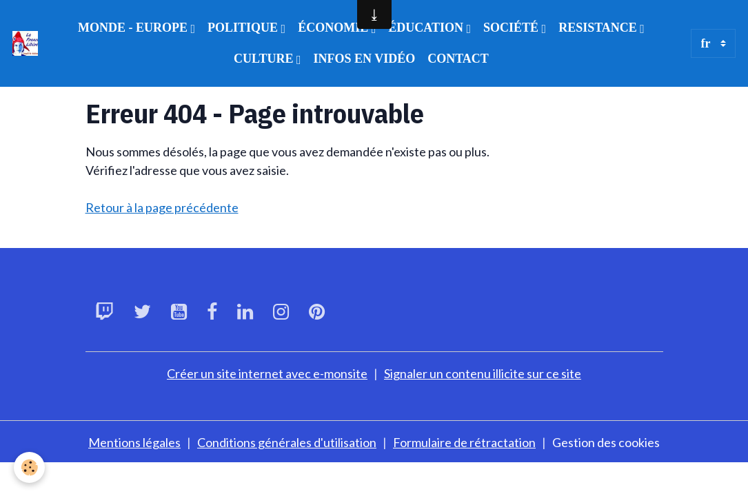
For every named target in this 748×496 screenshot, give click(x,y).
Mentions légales (134, 442)
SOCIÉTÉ (512, 27)
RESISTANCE (599, 27)
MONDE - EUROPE (134, 27)
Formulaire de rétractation (464, 442)
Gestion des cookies (606, 442)
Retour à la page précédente (162, 207)
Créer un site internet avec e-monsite (267, 373)
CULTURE (265, 58)
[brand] (25, 43)
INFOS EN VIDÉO (364, 58)
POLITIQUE (244, 27)
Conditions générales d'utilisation (286, 442)
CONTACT (458, 58)
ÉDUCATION (427, 27)
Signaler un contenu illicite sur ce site (482, 373)
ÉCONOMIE (335, 27)
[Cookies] (29, 467)
